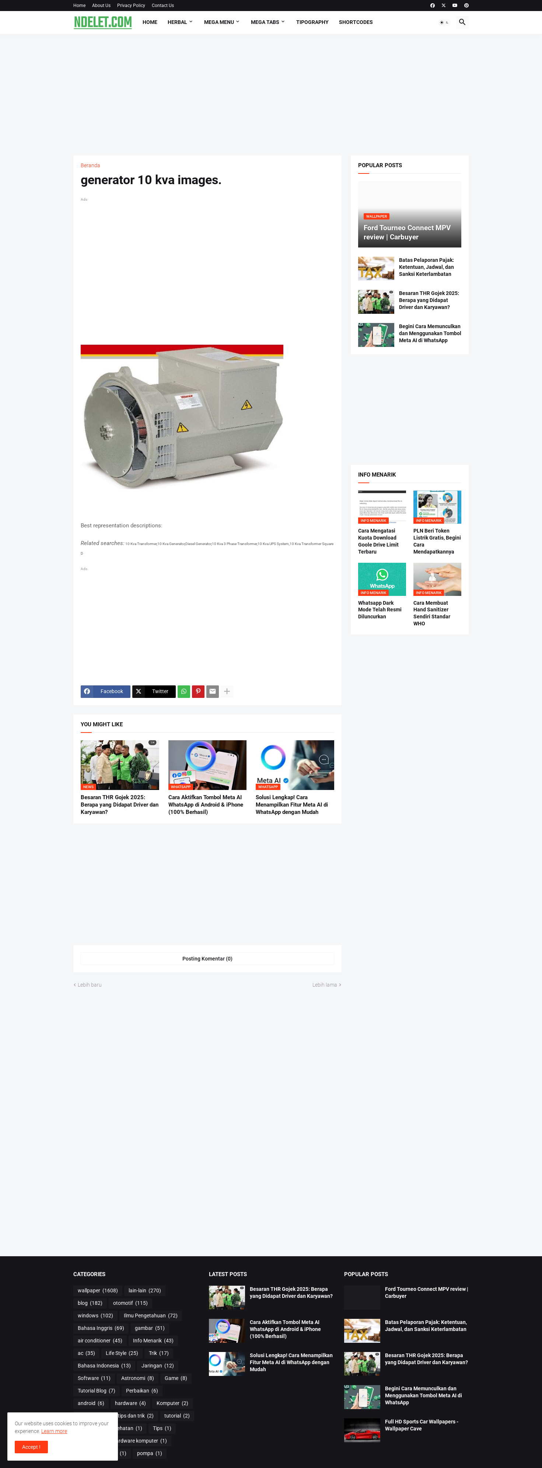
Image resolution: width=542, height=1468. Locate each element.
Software (94, 1378)
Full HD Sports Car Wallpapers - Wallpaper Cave (421, 1425)
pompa (149, 1453)
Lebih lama (324, 985)
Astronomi (137, 1378)
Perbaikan (142, 1391)
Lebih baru (90, 985)
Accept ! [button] (31, 1447)
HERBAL (177, 22)
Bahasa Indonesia (104, 1366)
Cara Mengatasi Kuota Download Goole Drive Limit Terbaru (378, 541)
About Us (101, 5)
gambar (150, 1328)
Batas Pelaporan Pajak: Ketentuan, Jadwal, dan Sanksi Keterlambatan (426, 267)
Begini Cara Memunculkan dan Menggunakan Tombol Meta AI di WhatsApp (430, 333)
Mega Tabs (265, 22)
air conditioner (100, 1341)
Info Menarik (153, 1341)
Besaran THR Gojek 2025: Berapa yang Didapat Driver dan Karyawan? (119, 805)
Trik (159, 1353)
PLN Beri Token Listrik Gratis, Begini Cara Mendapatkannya (437, 541)
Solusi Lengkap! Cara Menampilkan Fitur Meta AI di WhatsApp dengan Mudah (292, 805)
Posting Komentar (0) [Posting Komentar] (207, 959)
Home (79, 5)
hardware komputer (140, 1441)
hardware (130, 1403)
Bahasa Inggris (101, 1328)
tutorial (177, 1416)
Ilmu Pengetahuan (151, 1316)
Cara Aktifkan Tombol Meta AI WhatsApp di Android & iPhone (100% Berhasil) (205, 805)
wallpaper (98, 1291)
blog (90, 1303)
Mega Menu (219, 22)
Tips (162, 1428)
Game (176, 1378)
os (119, 1453)
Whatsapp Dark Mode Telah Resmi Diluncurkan (380, 610)
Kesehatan (125, 1428)
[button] (444, 22)
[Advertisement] (271, 94)
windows (95, 1316)
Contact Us (163, 5)
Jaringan (157, 1366)
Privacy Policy (131, 5)
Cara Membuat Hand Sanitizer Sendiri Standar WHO (431, 613)
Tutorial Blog (96, 1391)
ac (86, 1353)
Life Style (122, 1353)
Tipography (312, 22)
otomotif (130, 1303)
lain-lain (145, 1291)
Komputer (172, 1403)
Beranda (90, 165)
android (91, 1403)
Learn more (54, 1431)
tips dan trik (136, 1416)
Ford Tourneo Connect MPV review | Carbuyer (426, 1292)
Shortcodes (356, 22)
